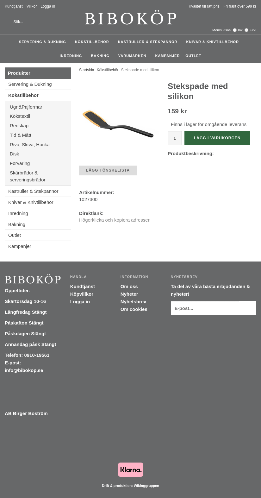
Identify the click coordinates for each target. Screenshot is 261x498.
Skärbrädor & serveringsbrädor (40, 176)
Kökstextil (40, 116)
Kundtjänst (14, 6)
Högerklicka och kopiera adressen (115, 220)
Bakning (101, 56)
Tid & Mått (40, 135)
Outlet (193, 56)
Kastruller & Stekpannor (149, 42)
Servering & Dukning (44, 42)
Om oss (129, 286)
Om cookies (134, 309)
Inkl (240, 30)
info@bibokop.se (24, 370)
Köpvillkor (81, 294)
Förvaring (40, 163)
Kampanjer (167, 56)
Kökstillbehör (93, 42)
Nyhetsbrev (133, 301)
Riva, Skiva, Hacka (40, 144)
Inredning (72, 56)
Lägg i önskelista (108, 170)
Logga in (47, 6)
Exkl (253, 30)
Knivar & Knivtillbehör (214, 42)
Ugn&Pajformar (40, 107)
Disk (40, 153)
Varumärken (134, 56)
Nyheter (129, 294)
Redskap (40, 125)
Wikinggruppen (146, 486)
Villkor (32, 6)
